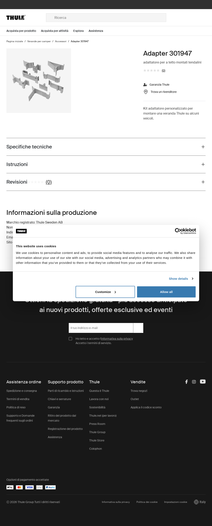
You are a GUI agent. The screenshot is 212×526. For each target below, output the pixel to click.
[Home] (26, 17)
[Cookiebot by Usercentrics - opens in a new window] (178, 231)
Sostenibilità (97, 407)
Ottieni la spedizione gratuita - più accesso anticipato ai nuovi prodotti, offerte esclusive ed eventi (106, 304)
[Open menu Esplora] (81, 31)
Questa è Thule (99, 391)
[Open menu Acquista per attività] (57, 31)
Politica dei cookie (147, 502)
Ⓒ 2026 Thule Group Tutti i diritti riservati (33, 502)
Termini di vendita (17, 399)
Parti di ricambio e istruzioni (66, 391)
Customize (105, 291)
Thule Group (97, 432)
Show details (178, 278)
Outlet (135, 399)
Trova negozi (139, 391)
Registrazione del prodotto (65, 429)
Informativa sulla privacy (117, 339)
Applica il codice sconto (146, 407)
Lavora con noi (98, 399)
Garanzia (54, 407)
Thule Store (96, 440)
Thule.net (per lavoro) (102, 415)
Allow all (166, 291)
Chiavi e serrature (59, 399)
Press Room (97, 424)
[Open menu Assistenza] (98, 31)
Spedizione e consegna (21, 391)
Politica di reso (15, 407)
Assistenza (55, 437)
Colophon (95, 449)
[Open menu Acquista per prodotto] (23, 31)
